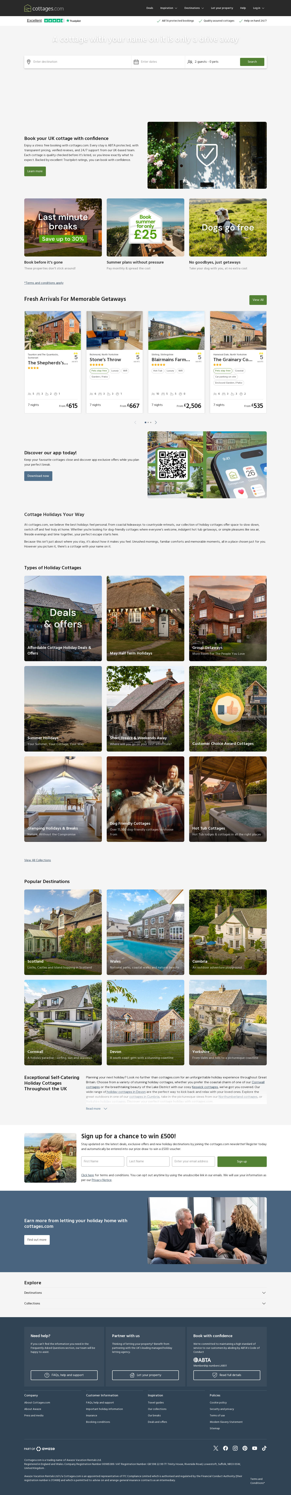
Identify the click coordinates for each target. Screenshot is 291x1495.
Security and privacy (222, 1409)
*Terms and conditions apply (43, 283)
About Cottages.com (37, 1402)
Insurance (91, 1415)
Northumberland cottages (238, 1097)
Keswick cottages (205, 1087)
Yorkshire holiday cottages (106, 1101)
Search (252, 62)
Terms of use (217, 1415)
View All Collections (37, 860)
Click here (87, 1175)
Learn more (35, 171)
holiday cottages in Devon (126, 1092)
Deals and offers (157, 1422)
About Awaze (32, 1409)
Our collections (157, 1409)
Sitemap (215, 1428)
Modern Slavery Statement (226, 1422)
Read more (97, 1108)
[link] (63, 237)
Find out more (36, 1240)
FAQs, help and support (64, 1375)
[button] (158, 61)
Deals (150, 8)
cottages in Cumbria (144, 1097)
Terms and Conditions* (257, 1481)
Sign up (242, 1161)
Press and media (33, 1415)
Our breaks (154, 1415)
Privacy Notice (102, 1180)
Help (243, 8)
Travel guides (156, 1402)
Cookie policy (218, 1402)
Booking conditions (98, 1422)
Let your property (222, 8)
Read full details (226, 1375)
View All (258, 300)
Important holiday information (104, 1409)
